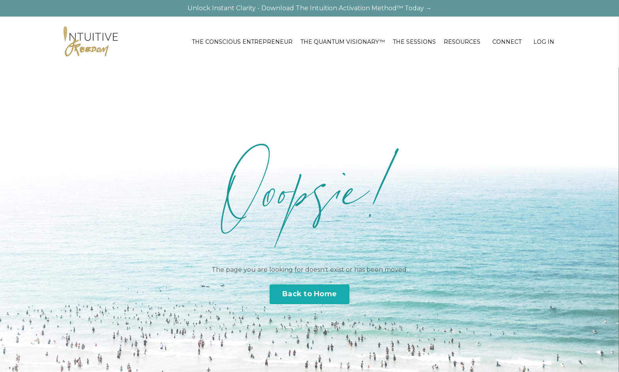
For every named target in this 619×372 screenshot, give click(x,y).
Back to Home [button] (309, 294)
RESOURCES (462, 41)
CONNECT (506, 41)
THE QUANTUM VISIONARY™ (342, 41)
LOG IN (543, 41)
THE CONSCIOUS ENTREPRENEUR (242, 41)
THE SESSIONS (414, 41)
